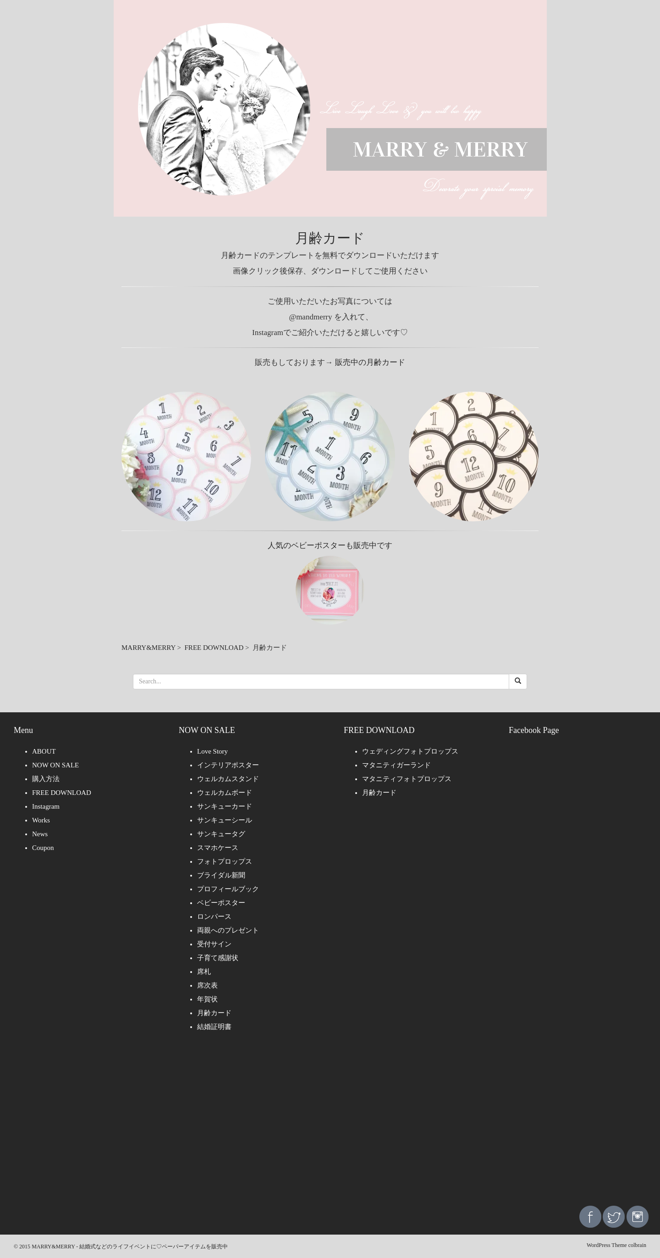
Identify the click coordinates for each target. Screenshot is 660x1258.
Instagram (46, 806)
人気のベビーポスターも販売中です (330, 545)
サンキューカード (224, 806)
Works (41, 820)
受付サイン (214, 944)
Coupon (43, 847)
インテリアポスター (228, 765)
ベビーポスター (221, 902)
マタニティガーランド (396, 765)
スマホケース (217, 847)
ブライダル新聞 (221, 875)
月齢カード (214, 1013)
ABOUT (44, 751)
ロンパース (214, 916)
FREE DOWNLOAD (214, 647)
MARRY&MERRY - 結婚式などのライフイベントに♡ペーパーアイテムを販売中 (130, 1246)
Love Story (212, 751)
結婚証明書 (214, 1026)
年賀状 (207, 999)
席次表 (207, 985)
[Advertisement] (330, 1125)
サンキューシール (224, 820)
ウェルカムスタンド (228, 779)
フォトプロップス (224, 861)
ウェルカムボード (224, 792)
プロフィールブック (228, 889)
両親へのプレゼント (228, 930)
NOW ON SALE (55, 765)
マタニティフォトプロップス (406, 779)
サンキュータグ (221, 834)
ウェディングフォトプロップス (410, 751)
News (40, 834)
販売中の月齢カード (370, 362)
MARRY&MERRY (148, 647)
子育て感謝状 (217, 958)
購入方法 (46, 779)
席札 (204, 971)
